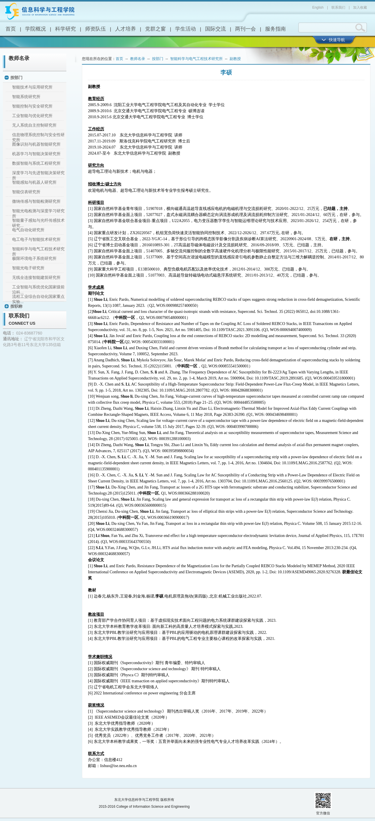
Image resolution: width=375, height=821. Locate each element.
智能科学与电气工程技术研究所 (196, 59)
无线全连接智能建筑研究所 (36, 277)
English (317, 7)
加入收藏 (360, 7)
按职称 (16, 306)
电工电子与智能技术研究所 (36, 239)
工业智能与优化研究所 (32, 115)
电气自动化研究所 (28, 230)
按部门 (16, 77)
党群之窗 (155, 29)
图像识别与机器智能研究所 (36, 144)
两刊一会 (245, 29)
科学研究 (65, 29)
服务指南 (275, 29)
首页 (10, 29)
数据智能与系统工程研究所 (36, 163)
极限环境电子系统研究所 (34, 258)
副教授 (235, 59)
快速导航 (337, 39)
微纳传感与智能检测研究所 (36, 201)
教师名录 (19, 58)
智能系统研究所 (26, 96)
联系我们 (338, 7)
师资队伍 (95, 29)
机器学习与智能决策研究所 (36, 153)
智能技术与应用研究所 (32, 87)
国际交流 (215, 29)
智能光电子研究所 (28, 268)
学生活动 (185, 29)
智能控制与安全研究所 (32, 106)
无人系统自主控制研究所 (34, 125)
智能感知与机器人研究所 (34, 182)
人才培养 (125, 29)
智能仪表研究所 (26, 191)
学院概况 (35, 29)
